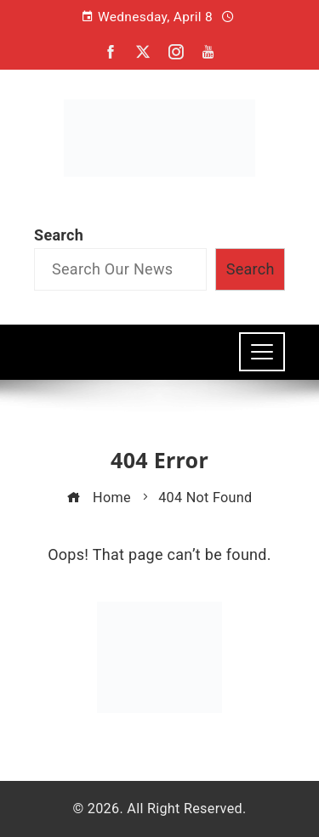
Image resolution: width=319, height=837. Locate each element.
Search (58, 235)
